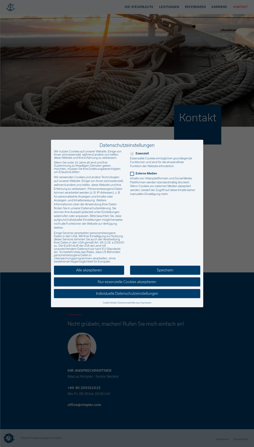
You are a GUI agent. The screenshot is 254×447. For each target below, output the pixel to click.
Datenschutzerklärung (96, 208)
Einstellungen (111, 212)
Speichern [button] (165, 270)
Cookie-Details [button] (109, 302)
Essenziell (140, 153)
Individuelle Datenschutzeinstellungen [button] (127, 293)
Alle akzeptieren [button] (89, 270)
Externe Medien (145, 173)
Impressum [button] (145, 302)
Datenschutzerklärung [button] (128, 302)
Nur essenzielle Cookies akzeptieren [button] (127, 282)
